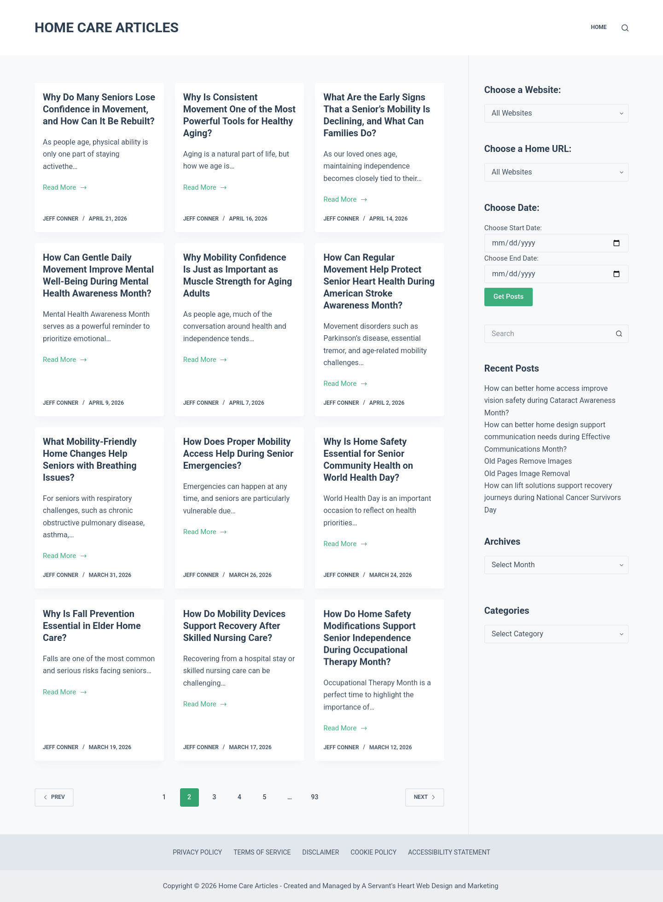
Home (598, 27)
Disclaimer (320, 852)
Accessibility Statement (449, 852)
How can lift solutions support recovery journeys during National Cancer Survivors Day (552, 497)
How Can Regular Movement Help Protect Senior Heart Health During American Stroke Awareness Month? (379, 298)
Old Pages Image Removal (527, 473)
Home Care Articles (107, 27)
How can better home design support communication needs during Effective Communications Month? (547, 437)
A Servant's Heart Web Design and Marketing (431, 886)
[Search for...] (547, 334)
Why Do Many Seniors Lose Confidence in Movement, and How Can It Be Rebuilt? (99, 109)
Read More (65, 188)
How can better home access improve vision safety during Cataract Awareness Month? (550, 400)
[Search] (625, 27)
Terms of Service (262, 852)
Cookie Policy (373, 852)
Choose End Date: (511, 258)
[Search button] (619, 334)
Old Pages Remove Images (528, 461)
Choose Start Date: (513, 228)
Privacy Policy (197, 852)
